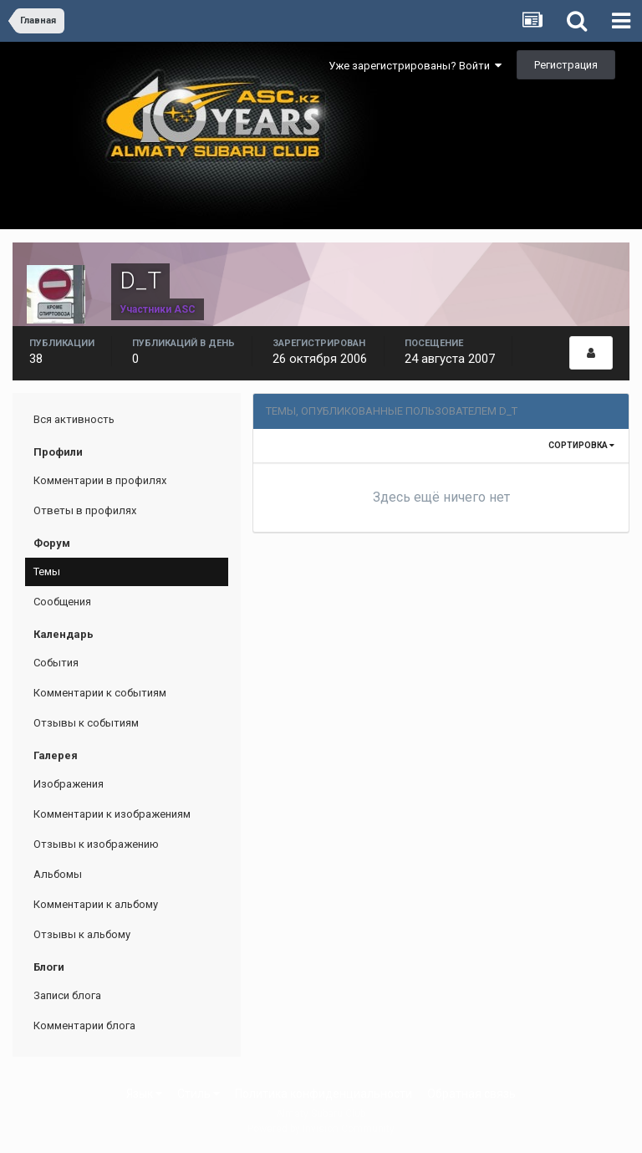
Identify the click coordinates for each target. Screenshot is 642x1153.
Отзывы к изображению (96, 844)
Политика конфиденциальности (323, 1093)
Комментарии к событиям (99, 692)
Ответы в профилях (84, 510)
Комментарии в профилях (99, 480)
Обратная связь (471, 1093)
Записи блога (67, 995)
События (56, 662)
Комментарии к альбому (95, 904)
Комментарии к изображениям (112, 814)
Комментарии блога (84, 1025)
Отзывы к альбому (81, 934)
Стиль (198, 1093)
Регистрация (566, 65)
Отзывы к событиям (86, 723)
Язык (144, 1093)
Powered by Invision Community (321, 1129)
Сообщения (62, 601)
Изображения (68, 784)
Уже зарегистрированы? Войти (415, 65)
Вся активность (74, 419)
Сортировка (581, 445)
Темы (46, 571)
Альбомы (57, 874)
